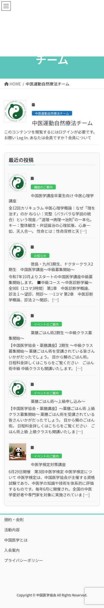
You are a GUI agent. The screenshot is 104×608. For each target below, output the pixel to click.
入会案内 (12, 550)
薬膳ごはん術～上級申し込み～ (58, 401)
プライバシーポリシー (23, 560)
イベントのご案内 (46, 324)
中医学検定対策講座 (48, 464)
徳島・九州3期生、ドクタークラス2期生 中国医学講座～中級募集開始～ (51, 266)
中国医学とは (15, 540)
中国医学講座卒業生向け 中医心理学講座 (51, 198)
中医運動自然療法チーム (52, 113)
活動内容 (12, 529)
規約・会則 (14, 519)
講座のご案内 (43, 187)
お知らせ (40, 255)
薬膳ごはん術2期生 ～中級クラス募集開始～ (50, 335)
